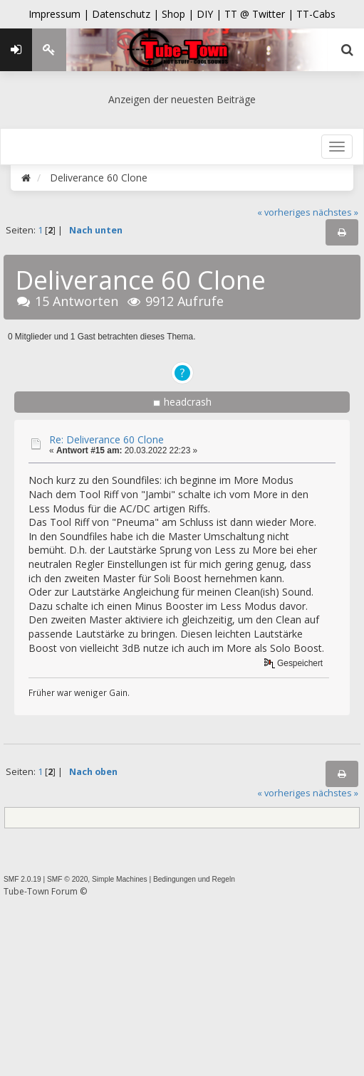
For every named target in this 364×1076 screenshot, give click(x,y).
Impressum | (60, 14)
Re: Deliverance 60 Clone (106, 439)
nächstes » (335, 212)
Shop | (179, 14)
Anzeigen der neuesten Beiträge (182, 99)
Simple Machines (119, 879)
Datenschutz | (127, 14)
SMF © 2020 (67, 879)
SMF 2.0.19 (22, 879)
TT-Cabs (316, 14)
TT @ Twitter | (258, 14)
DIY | (210, 14)
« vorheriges (284, 212)
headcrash (188, 401)
